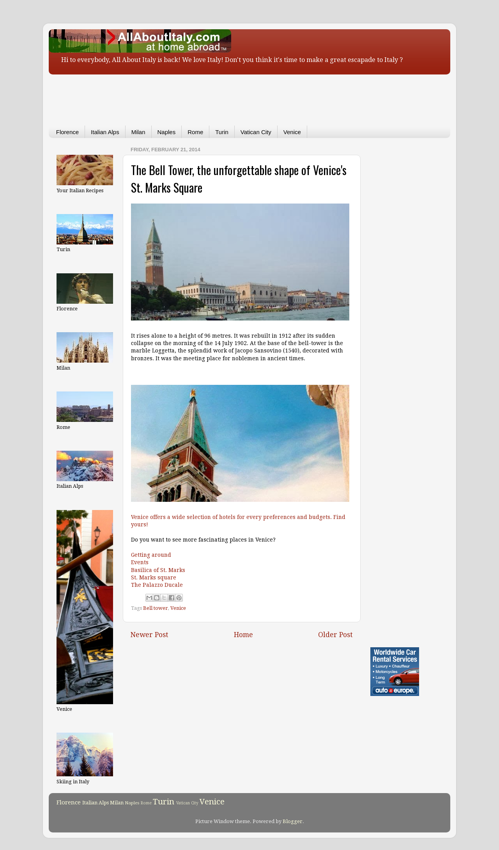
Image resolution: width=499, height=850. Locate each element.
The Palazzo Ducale (157, 585)
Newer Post (149, 635)
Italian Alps (105, 132)
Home (243, 635)
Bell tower (155, 608)
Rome (195, 132)
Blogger (293, 821)
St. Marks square (153, 577)
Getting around (151, 555)
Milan (138, 132)
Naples (166, 132)
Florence (67, 132)
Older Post (335, 635)
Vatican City (256, 132)
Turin (221, 132)
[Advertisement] (238, 94)
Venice (292, 132)
